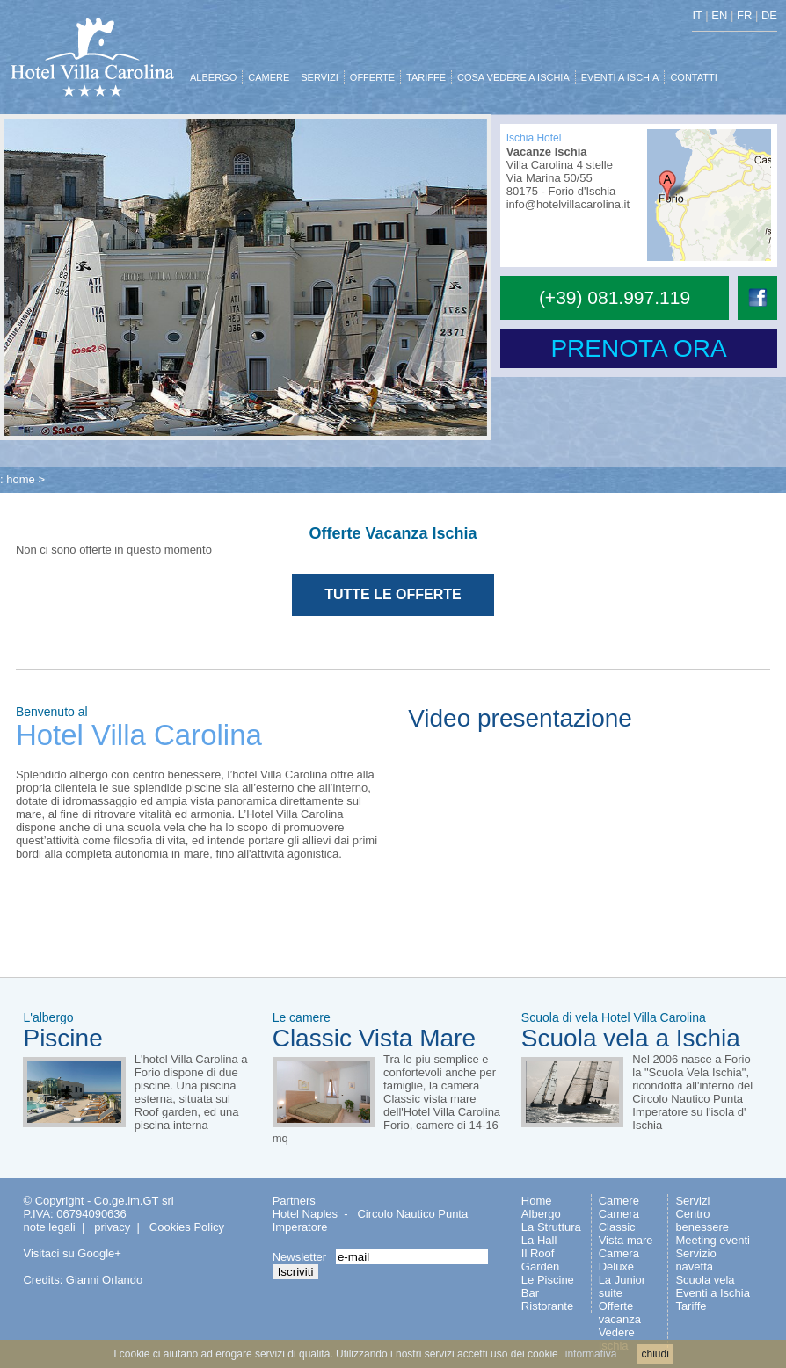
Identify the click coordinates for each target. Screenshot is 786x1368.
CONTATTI (693, 77)
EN (719, 15)
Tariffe (690, 1306)
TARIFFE (426, 77)
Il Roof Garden (540, 1260)
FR (744, 15)
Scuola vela (704, 1279)
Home (536, 1200)
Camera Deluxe (619, 1260)
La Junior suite (622, 1286)
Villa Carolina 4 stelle (559, 164)
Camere (619, 1200)
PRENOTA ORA (638, 348)
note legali (49, 1227)
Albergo (541, 1213)
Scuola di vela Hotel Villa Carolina (613, 1017)
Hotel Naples (305, 1213)
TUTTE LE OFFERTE (393, 594)
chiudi (654, 1354)
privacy (112, 1227)
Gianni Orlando (104, 1279)
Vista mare (626, 1240)
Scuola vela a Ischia (630, 1038)
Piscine (62, 1038)
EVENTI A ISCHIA (620, 77)
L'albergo (48, 1017)
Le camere (302, 1017)
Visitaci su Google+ (71, 1253)
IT (697, 15)
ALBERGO (213, 77)
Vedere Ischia (617, 1339)
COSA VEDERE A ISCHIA (513, 77)
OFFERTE (372, 77)
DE (769, 15)
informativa (591, 1354)
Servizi (692, 1200)
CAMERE (268, 77)
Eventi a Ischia (712, 1292)
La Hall (539, 1240)
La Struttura (551, 1227)
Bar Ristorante (547, 1299)
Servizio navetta (695, 1260)
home (20, 479)
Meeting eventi (712, 1240)
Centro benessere (702, 1220)
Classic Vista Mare (374, 1038)
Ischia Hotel (534, 138)
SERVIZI (319, 77)
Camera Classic (619, 1220)
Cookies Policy (186, 1227)
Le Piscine (547, 1279)
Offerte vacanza (620, 1312)
